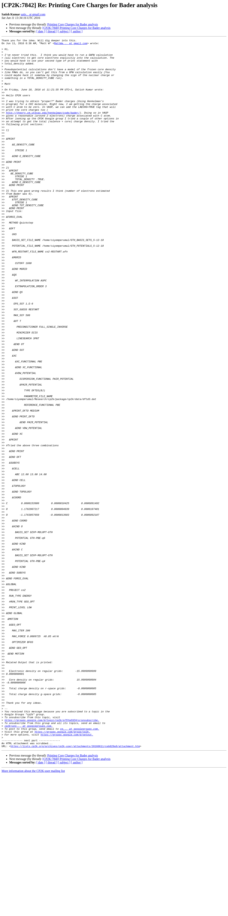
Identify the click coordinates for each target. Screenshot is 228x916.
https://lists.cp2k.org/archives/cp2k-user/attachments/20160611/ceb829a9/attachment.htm (75, 888)
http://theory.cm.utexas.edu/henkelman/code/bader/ (43, 127)
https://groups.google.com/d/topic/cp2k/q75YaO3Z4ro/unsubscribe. (52, 856)
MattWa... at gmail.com (70, 44)
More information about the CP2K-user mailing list (33, 912)
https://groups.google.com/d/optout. (67, 874)
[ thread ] (51, 31)
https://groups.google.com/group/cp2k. (62, 870)
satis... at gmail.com (33, 14)
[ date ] (40, 31)
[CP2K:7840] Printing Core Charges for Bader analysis (76, 28)
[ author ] (77, 31)
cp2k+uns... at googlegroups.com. (29, 863)
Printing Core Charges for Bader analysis (72, 24)
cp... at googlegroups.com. (79, 867)
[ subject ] (64, 31)
